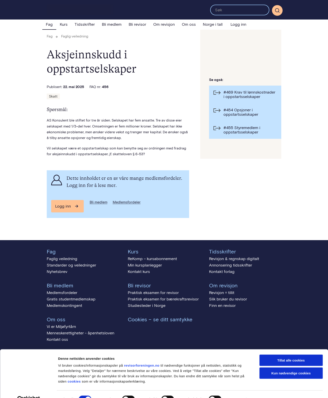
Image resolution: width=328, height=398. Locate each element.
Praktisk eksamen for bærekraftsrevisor (163, 299)
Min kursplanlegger (145, 265)
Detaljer (236, 389)
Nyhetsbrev (57, 271)
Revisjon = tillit (221, 292)
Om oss (189, 24)
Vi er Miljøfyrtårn (61, 326)
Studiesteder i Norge (146, 305)
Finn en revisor (222, 305)
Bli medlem (112, 24)
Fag (49, 24)
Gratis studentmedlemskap (71, 299)
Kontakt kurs (139, 271)
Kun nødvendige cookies (291, 363)
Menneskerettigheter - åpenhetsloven (80, 333)
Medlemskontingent (64, 305)
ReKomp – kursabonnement (152, 258)
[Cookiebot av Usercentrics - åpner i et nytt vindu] (28, 389)
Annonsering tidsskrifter (230, 265)
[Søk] (277, 10)
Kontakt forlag (222, 271)
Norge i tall (213, 24)
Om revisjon (164, 24)
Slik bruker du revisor (228, 299)
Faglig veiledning (74, 36)
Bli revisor (137, 24)
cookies (74, 371)
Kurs (64, 24)
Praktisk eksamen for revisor (153, 292)
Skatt (53, 96)
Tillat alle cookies (291, 350)
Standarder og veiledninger (71, 265)
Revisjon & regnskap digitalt (234, 258)
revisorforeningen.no (141, 355)
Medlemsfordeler (127, 202)
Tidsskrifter (85, 24)
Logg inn (238, 24)
